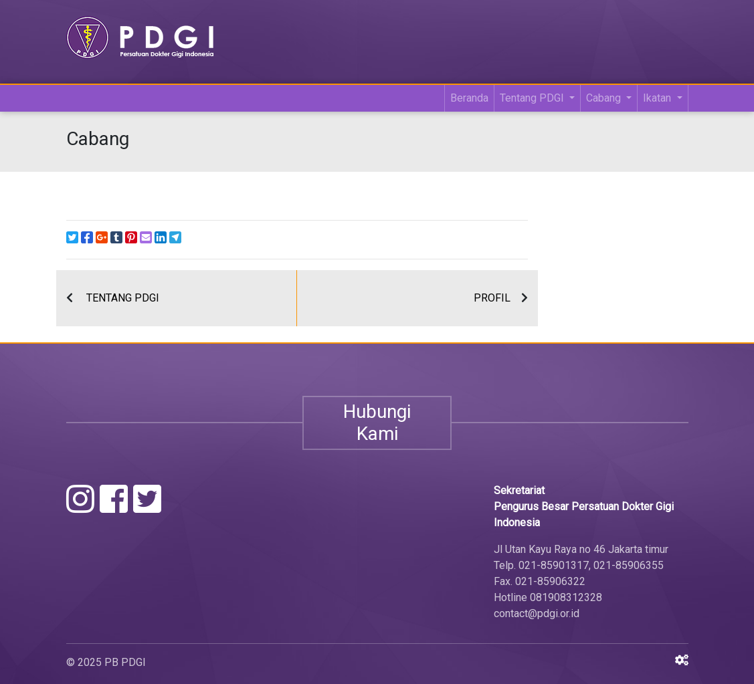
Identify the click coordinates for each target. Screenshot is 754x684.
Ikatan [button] (658, 98)
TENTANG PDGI (122, 298)
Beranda (469, 98)
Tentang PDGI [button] (533, 98)
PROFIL (492, 298)
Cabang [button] (605, 98)
